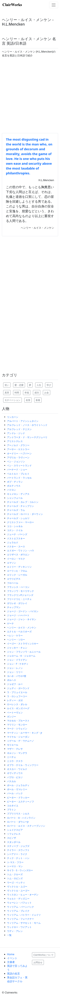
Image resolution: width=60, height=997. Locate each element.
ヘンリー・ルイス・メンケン (21, 627)
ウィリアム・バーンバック (20, 906)
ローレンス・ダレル (17, 704)
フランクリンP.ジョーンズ (20, 595)
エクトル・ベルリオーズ (19, 631)
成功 (36, 392)
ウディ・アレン (15, 931)
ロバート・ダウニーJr (18, 821)
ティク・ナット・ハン (18, 858)
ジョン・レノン (15, 667)
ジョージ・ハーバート (18, 615)
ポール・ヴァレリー (17, 789)
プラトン (11, 809)
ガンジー (11, 716)
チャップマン (13, 607)
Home (10, 954)
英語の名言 (13, 973)
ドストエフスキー (16, 538)
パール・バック (15, 793)
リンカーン (12, 416)
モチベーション (12, 400)
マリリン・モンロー (17, 724)
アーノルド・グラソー (18, 445)
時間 (17, 392)
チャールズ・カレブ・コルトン (22, 501)
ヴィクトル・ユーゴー (18, 890)
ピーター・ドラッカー (18, 797)
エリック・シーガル (17, 574)
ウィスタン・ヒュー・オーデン (22, 894)
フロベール (12, 582)
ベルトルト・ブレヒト (18, 473)
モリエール (12, 744)
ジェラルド (12, 542)
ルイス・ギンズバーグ (18, 708)
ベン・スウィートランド (19, 465)
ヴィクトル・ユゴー (17, 886)
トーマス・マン (15, 866)
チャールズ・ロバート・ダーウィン (25, 514)
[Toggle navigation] (53, 5)
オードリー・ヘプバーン (19, 453)
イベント (12, 958)
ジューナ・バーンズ (17, 534)
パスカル (11, 781)
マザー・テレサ (15, 748)
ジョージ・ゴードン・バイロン (22, 611)
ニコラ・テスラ (15, 761)
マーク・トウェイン (17, 728)
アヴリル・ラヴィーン (18, 457)
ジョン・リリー (15, 672)
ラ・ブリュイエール (17, 692)
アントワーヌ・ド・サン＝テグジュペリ (27, 437)
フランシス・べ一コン (18, 586)
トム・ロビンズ (15, 878)
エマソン (11, 562)
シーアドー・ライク (17, 854)
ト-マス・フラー (15, 862)
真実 (7, 392)
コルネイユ (12, 805)
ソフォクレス (13, 833)
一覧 (9, 935)
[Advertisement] (30, 95)
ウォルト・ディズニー (18, 898)
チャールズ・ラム (16, 510)
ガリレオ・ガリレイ (17, 603)
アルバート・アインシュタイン (22, 420)
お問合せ (37, 962)
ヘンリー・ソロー (16, 639)
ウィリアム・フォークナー (20, 918)
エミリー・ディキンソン (19, 566)
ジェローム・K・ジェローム (21, 655)
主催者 (11, 962)
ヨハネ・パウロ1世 (16, 676)
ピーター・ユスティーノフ (20, 801)
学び (49, 384)
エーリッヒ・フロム (17, 570)
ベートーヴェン (15, 712)
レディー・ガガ (15, 700)
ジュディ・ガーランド (18, 688)
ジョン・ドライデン (17, 659)
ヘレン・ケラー (15, 635)
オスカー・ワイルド (17, 769)
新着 (38, 400)
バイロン (11, 489)
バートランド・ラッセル (19, 477)
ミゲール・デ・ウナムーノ (20, 740)
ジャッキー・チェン (17, 647)
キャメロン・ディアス (18, 493)
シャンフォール (15, 497)
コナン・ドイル (15, 530)
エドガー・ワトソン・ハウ (20, 550)
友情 (28, 400)
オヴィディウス (15, 773)
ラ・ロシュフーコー (17, 696)
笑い (7, 384)
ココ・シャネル (15, 526)
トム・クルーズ (15, 874)
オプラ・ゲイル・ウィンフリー (22, 765)
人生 (39, 384)
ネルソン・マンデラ (17, 752)
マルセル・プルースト (18, 720)
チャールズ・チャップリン (20, 505)
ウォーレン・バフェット (19, 902)
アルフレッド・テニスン (19, 429)
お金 (46, 392)
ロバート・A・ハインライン (21, 817)
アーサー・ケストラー (18, 449)
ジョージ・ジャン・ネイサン (21, 619)
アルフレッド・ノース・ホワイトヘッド (27, 425)
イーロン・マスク (16, 558)
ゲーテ (10, 623)
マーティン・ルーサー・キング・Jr (24, 732)
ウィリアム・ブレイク (18, 910)
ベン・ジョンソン (16, 461)
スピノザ (11, 837)
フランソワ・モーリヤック (20, 591)
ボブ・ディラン (15, 481)
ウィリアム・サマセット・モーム (24, 922)
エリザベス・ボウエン (18, 554)
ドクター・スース (16, 546)
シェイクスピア (15, 829)
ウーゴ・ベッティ (16, 882)
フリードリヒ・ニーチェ (19, 599)
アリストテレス (15, 441)
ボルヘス (11, 680)
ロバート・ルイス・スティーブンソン (26, 825)
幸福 (26, 392)
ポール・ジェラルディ (18, 785)
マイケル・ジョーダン (18, 736)
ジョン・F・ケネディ (17, 663)
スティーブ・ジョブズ (18, 846)
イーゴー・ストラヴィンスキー (22, 643)
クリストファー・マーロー (20, 522)
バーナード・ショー (17, 469)
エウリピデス (13, 578)
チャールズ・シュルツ (18, 518)
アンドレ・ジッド (16, 433)
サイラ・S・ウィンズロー (20, 870)
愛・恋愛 (19, 384)
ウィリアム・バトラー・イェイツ (24, 914)
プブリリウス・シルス (18, 813)
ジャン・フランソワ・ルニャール (24, 651)
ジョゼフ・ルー (15, 684)
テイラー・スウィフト (18, 850)
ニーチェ (11, 757)
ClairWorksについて (43, 954)
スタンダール (13, 842)
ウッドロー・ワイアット (19, 927)
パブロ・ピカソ (15, 777)
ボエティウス (13, 485)
